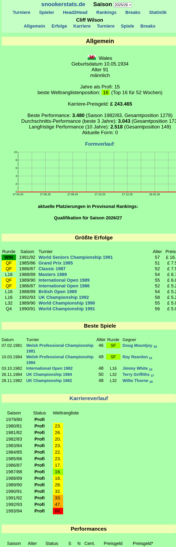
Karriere (82, 26)
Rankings (106, 12)
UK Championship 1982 (49, 380)
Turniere (21, 12)
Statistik (157, 12)
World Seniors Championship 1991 (76, 257)
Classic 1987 (52, 268)
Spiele (127, 26)
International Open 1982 (49, 368)
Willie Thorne (138, 380)
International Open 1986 (64, 285)
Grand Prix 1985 (56, 263)
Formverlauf (99, 144)
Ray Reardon (137, 357)
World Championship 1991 (67, 308)
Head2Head (75, 12)
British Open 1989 (58, 291)
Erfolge (59, 26)
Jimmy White (137, 368)
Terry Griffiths (138, 374)
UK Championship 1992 (64, 297)
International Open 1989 (64, 280)
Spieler (46, 12)
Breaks (132, 12)
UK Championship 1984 (49, 374)
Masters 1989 (53, 274)
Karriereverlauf (88, 398)
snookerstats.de (63, 4)
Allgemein (34, 26)
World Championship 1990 (67, 303)
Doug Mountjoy (140, 345)
